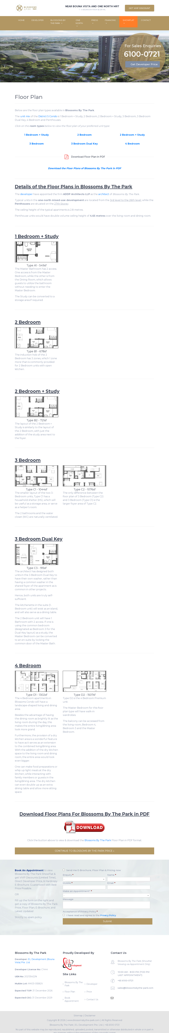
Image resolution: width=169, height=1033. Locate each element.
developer (26, 194)
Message (68, 899)
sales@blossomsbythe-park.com (135, 988)
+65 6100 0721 (112, 1025)
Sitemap (78, 1015)
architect (103, 194)
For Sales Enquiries (143, 42)
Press (94, 21)
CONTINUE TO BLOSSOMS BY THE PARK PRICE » (84, 850)
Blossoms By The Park (58, 21)
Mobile (68, 883)
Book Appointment (72, 999)
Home (21, 20)
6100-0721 (142, 51)
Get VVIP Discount (139, 8)
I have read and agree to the (91, 915)
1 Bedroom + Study (36, 134)
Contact (146, 20)
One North (79, 23)
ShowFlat (128, 21)
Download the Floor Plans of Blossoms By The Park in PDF (84, 168)
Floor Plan (70, 991)
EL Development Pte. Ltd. (89, 1025)
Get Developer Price (144, 64)
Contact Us (92, 999)
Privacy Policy (108, 915)
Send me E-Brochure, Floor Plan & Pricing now (93, 870)
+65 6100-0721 (125, 980)
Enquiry (68, 874)
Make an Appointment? (77, 891)
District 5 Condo (47, 116)
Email (111, 883)
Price (89, 991)
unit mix (25, 116)
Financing (110, 21)
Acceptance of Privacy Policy (80, 911)
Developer (37, 20)
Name (111, 874)
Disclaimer (89, 1015)
